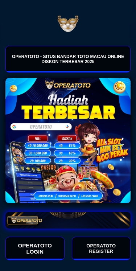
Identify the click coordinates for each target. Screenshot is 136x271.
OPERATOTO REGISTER (101, 248)
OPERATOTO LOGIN (35, 248)
